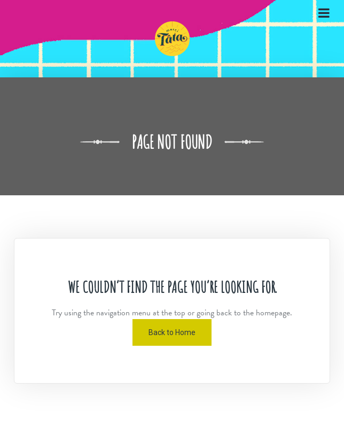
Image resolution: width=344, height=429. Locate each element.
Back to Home (172, 332)
